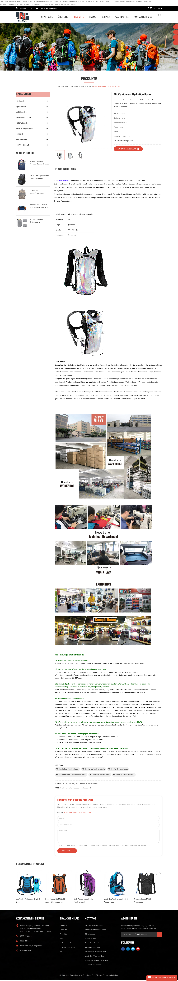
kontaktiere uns (143, 16)
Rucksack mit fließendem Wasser (72, 775)
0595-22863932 (26, 8)
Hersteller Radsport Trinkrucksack (78, 789)
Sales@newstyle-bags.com (50, 8)
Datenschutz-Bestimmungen (69, 948)
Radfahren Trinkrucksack (69, 770)
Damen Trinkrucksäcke (125, 775)
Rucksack (74, 87)
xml (61, 952)
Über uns (63, 16)
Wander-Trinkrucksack (101, 775)
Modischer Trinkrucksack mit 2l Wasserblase (116, 901)
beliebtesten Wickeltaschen (95, 952)
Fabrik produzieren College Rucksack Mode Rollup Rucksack (39, 163)
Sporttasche (21, 107)
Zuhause (63, 926)
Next (160, 865)
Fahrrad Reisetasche (93, 966)
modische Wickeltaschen (94, 957)
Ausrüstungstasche (24, 129)
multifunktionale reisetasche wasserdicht (36, 221)
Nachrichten (122, 16)
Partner (105, 16)
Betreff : (74, 813)
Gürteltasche (90, 935)
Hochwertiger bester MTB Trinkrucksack (82, 784)
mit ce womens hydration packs (77, 813)
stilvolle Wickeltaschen (94, 926)
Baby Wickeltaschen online (95, 930)
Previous (156, 865)
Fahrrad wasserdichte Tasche (96, 961)
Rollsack (19, 134)
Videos (92, 16)
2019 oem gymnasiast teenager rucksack (39, 177)
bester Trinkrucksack (119, 770)
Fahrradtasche (22, 124)
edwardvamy (25, 951)
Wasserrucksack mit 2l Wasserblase (142, 901)
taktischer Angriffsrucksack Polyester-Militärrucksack (40, 192)
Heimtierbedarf (22, 145)
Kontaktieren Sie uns (128, 149)
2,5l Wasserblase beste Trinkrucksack (83, 901)
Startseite (47, 16)
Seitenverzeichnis (66, 944)
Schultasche (21, 113)
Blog (61, 939)
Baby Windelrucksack (93, 948)
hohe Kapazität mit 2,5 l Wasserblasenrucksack (55, 901)
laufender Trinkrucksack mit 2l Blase (28, 901)
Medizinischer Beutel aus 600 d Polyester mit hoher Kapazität (39, 206)
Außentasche (21, 140)
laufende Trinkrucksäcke (95, 770)
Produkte (78, 16)
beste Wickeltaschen (93, 944)
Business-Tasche (23, 118)
